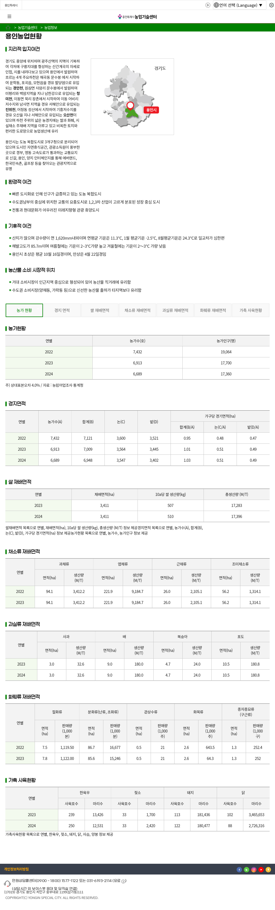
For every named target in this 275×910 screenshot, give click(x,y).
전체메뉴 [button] (9, 17)
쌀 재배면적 (99, 310)
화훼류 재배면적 (213, 310)
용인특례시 (11, 5)
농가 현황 (24, 310)
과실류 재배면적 (175, 310)
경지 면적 (62, 310)
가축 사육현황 (251, 310)
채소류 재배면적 (138, 310)
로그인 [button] (266, 16)
